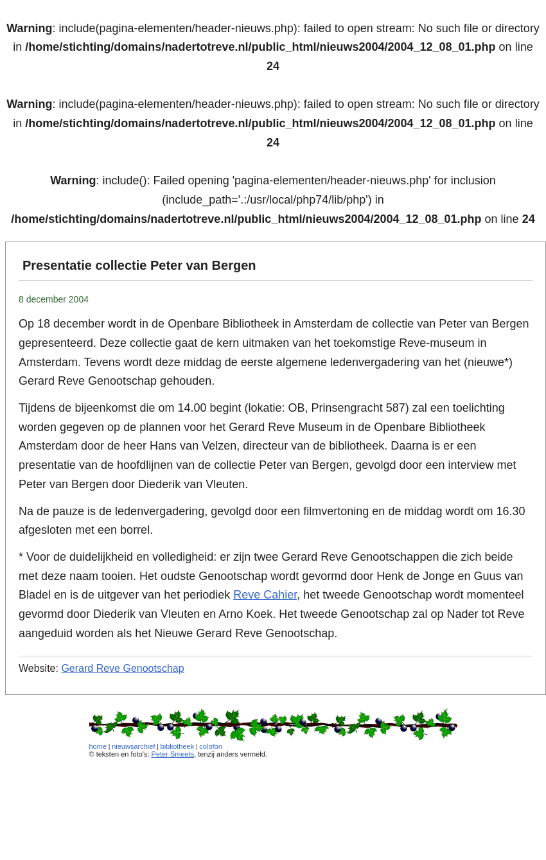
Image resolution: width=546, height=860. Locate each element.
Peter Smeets (173, 754)
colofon (210, 746)
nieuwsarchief (133, 746)
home (98, 746)
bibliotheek (178, 746)
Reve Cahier (265, 594)
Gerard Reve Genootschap (122, 668)
